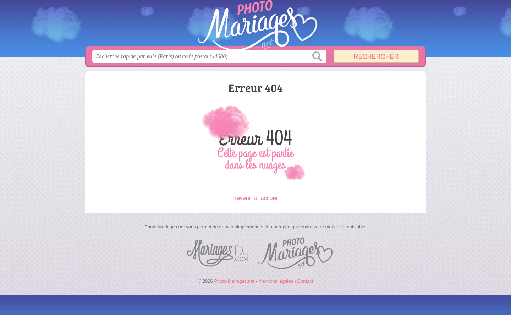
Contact (305, 281)
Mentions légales (275, 281)
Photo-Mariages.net (255, 25)
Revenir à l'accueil (255, 198)
